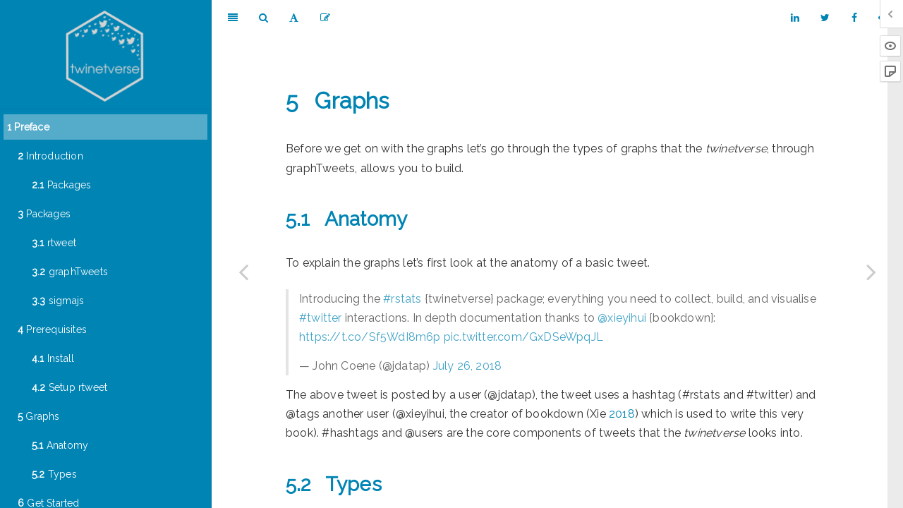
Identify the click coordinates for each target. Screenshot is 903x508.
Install (53, 358)
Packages (61, 184)
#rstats (402, 299)
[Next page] (871, 271)
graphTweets (70, 271)
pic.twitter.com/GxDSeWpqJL (523, 337)
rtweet (54, 242)
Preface (28, 127)
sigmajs (58, 300)
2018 (622, 414)
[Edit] (325, 17)
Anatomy (60, 445)
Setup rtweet (69, 387)
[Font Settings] (294, 17)
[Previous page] (243, 271)
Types (54, 474)
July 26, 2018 (467, 366)
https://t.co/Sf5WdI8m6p (370, 337)
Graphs (39, 416)
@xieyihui (622, 318)
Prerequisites (52, 329)
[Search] (263, 17)
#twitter (320, 318)
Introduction (50, 156)
